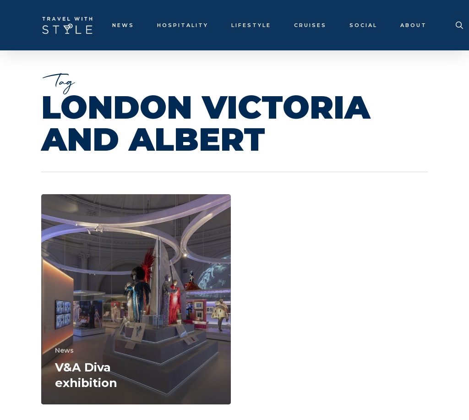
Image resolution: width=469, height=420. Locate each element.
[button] (452, 5)
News (64, 350)
